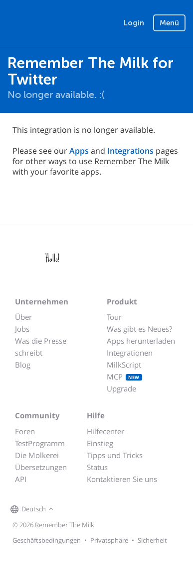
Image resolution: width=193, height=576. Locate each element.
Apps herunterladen (141, 341)
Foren (25, 431)
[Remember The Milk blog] (97, 510)
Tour (114, 317)
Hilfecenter (105, 431)
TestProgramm (40, 443)
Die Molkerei (37, 455)
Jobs (22, 329)
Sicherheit (152, 540)
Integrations (130, 150)
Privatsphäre (109, 540)
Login (134, 22)
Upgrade (121, 388)
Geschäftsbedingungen (46, 540)
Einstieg (100, 443)
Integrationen (130, 353)
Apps (79, 150)
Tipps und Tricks (115, 455)
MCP (124, 377)
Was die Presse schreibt (40, 347)
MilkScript (124, 365)
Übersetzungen (41, 467)
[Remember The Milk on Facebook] (70, 510)
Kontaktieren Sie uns (122, 479)
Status (97, 467)
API (20, 479)
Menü (169, 22)
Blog (22, 365)
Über (23, 317)
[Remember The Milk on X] (84, 510)
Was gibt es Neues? (139, 329)
